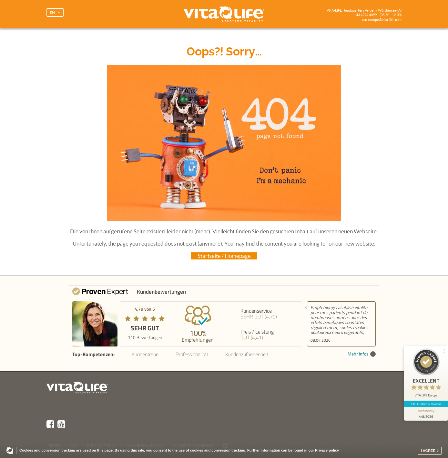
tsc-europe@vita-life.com (382, 20)
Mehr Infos (362, 354)
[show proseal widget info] (426, 414)
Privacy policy (327, 450)
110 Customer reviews (426, 404)
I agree (428, 451)
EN (52, 12)
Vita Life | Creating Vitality (224, 14)
